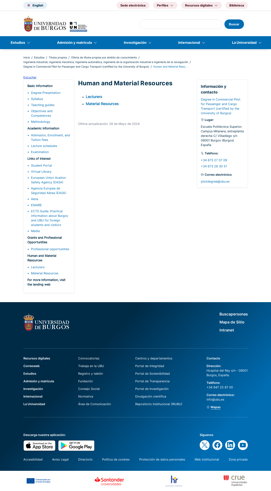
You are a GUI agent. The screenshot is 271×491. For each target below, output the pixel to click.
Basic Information (39, 86)
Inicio (26, 57)
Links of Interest (39, 158)
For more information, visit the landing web (46, 282)
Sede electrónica (132, 5)
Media (35, 231)
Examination (40, 152)
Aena (34, 199)
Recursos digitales (36, 358)
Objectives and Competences (41, 113)
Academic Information (43, 128)
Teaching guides (42, 105)
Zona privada (238, 459)
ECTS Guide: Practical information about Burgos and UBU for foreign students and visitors (49, 218)
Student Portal (41, 165)
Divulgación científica (150, 396)
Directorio (85, 459)
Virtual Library (41, 171)
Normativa (85, 396)
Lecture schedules (44, 146)
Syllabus (37, 99)
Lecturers (38, 267)
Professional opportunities (50, 249)
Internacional (189, 43)
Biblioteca (236, 5)
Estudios (18, 43)
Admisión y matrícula (74, 43)
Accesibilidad (33, 459)
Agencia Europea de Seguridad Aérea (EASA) (48, 190)
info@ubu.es (215, 399)
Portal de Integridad (149, 366)
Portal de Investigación (151, 389)
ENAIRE (36, 205)
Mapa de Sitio (231, 322)
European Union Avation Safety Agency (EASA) (48, 180)
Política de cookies (116, 459)
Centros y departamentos (153, 358)
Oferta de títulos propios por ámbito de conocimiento (104, 57)
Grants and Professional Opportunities (44, 240)
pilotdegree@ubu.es (215, 181)
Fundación (85, 381)
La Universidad (244, 43)
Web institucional (207, 459)
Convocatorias (88, 358)
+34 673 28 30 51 (214, 166)
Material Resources (44, 273)
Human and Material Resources (41, 258)
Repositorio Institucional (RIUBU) (158, 404)
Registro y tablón (90, 373)
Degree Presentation (45, 93)
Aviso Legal (60, 459)
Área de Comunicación (94, 404)
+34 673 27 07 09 (214, 160)
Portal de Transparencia (152, 381)
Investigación (135, 43)
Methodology (40, 122)
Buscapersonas (233, 314)
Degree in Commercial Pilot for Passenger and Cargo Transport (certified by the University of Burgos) (86, 66)
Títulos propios (58, 57)
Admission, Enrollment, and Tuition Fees (50, 137)
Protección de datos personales (162, 459)
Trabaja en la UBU (91, 366)
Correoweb (31, 366)
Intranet (226, 330)
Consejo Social (89, 389)
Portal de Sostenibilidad (152, 373)
